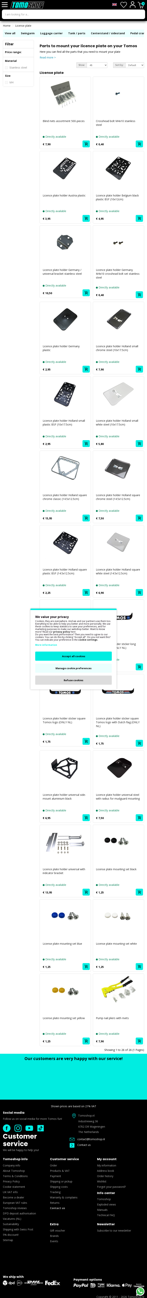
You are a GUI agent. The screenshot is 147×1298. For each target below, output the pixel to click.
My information (106, 1165)
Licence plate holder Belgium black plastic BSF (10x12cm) (117, 197)
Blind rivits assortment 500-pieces (64, 121)
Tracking (55, 1192)
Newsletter (106, 1224)
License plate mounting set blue (62, 943)
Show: (81, 65)
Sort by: (119, 65)
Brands (54, 1236)
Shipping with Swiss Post (18, 1229)
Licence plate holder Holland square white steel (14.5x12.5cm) (118, 571)
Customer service (20, 1140)
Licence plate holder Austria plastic (64, 195)
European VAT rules (15, 1203)
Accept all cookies (73, 656)
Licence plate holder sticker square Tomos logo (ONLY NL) (64, 720)
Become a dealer (13, 1197)
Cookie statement (14, 1187)
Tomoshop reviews (15, 1208)
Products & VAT (60, 1171)
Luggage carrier (51, 33)
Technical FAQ (106, 1215)
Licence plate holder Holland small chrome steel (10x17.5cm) (117, 348)
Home (7, 25)
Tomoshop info (15, 1159)
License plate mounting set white (116, 943)
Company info (11, 1165)
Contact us (80, 1145)
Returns (55, 1203)
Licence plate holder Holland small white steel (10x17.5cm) (117, 422)
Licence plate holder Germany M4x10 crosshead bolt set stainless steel (118, 273)
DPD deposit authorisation (19, 1213)
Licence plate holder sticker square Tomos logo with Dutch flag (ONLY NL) (118, 722)
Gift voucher (57, 1230)
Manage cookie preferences (73, 668)
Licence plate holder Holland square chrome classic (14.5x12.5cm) (65, 497)
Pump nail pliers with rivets (112, 1018)
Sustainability (11, 1224)
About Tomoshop (14, 1171)
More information (46, 645)
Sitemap (8, 1240)
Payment (55, 1176)
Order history (105, 1176)
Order (53, 1165)
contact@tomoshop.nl (87, 1139)
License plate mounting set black (116, 869)
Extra (54, 1224)
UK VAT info (10, 1192)
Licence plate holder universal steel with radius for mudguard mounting (118, 796)
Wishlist (101, 1181)
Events (54, 1241)
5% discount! (11, 1235)
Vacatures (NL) (12, 1219)
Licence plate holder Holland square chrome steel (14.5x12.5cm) (118, 497)
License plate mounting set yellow (64, 1018)
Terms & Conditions (15, 1176)
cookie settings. (88, 639)
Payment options (88, 1279)
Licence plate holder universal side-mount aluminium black (64, 796)
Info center (106, 1193)
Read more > (48, 57)
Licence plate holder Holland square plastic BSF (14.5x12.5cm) (65, 571)
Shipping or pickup (61, 1181)
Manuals (102, 1210)
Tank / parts (76, 33)
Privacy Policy (11, 1181)
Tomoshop (104, 1199)
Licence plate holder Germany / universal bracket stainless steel (62, 271)
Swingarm (28, 33)
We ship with (13, 1277)
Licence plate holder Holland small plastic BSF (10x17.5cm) (64, 422)
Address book (105, 1171)
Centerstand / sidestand (108, 33)
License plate (23, 25)
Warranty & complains (64, 1197)
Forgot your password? (111, 1187)
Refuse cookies (73, 680)
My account (107, 1159)
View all (10, 33)
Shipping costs (59, 1187)
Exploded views (106, 1204)
